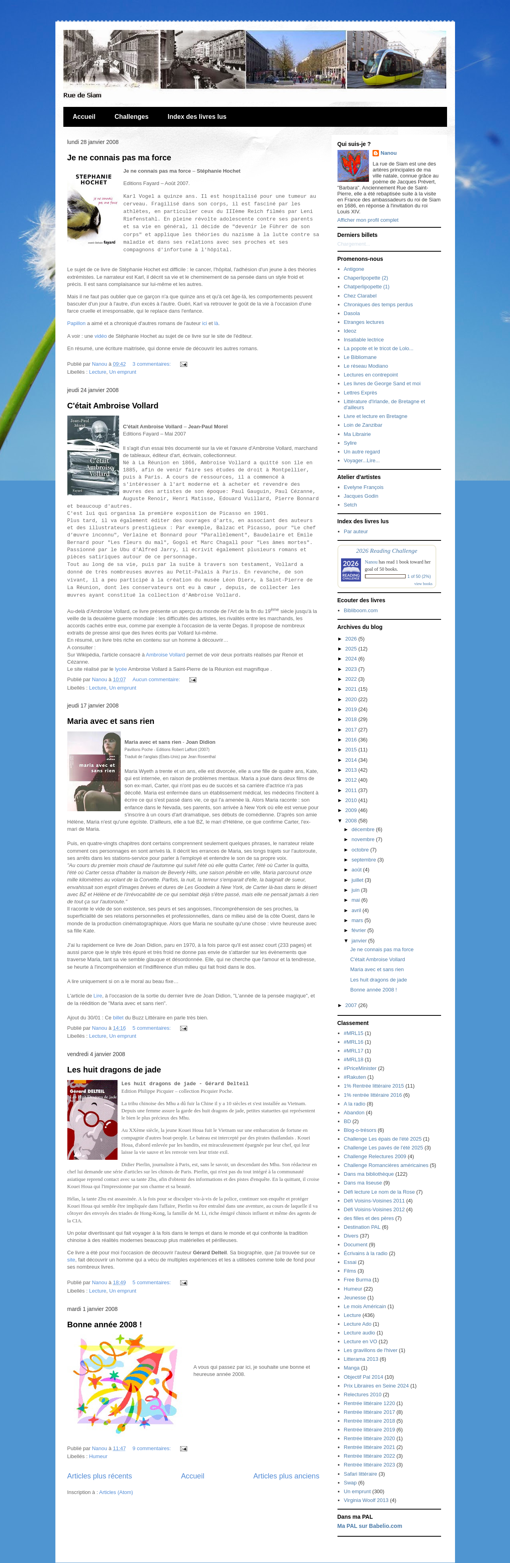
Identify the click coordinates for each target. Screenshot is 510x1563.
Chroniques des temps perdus (378, 304)
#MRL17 (353, 1051)
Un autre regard (362, 452)
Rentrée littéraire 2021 (369, 1447)
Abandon (354, 1113)
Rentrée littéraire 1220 (369, 1403)
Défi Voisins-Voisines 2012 (374, 1209)
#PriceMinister (360, 1068)
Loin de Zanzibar (363, 425)
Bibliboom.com (361, 610)
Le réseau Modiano (366, 366)
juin (356, 890)
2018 (352, 719)
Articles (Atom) (116, 1492)
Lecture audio (359, 1333)
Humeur (98, 1456)
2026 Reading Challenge (387, 550)
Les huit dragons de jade (114, 1069)
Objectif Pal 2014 (363, 1377)
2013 (352, 770)
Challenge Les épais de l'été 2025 (383, 1139)
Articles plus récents (99, 1476)
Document (355, 1245)
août (357, 870)
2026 (352, 639)
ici (204, 323)
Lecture (97, 372)
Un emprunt (122, 372)
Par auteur (356, 531)
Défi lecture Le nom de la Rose (379, 1192)
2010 (352, 800)
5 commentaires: (153, 1028)
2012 (352, 780)
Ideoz (350, 331)
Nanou (388, 153)
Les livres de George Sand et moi (382, 383)
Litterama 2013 (361, 1359)
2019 (352, 709)
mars (358, 920)
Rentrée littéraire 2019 (369, 1430)
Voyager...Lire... (362, 460)
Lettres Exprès (360, 393)
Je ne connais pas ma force (119, 157)
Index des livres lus (197, 116)
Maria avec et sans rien (111, 721)
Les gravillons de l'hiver (371, 1350)
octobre (360, 850)
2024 (352, 659)
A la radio (354, 1104)
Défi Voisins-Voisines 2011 (374, 1201)
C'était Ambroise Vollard (113, 405)
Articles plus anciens (286, 1476)
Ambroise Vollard (165, 655)
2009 (352, 810)
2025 (352, 649)
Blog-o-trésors (360, 1130)
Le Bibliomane (360, 357)
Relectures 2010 (363, 1394)
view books (423, 583)
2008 (352, 821)
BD (347, 1121)
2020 (352, 699)
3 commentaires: (153, 364)
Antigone (354, 269)
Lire (98, 996)
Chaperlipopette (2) (366, 278)
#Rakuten (355, 1077)
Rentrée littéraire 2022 (369, 1456)
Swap (350, 1483)
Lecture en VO (360, 1341)
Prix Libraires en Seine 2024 (376, 1386)
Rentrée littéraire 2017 (369, 1412)
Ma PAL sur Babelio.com (369, 1526)
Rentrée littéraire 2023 (369, 1465)
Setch (350, 505)
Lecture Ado (357, 1324)
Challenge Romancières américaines (386, 1165)
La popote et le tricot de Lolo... (379, 348)
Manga (352, 1368)
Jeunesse (355, 1298)
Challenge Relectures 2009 (375, 1156)
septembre (364, 860)
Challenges (131, 116)
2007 (352, 1005)
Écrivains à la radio (366, 1253)
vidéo (100, 336)
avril (356, 910)
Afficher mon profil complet (368, 220)
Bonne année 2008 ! (104, 1324)
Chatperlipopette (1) (367, 287)
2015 (352, 750)
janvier (359, 941)
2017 (352, 730)
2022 (352, 679)
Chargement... (353, 244)
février (359, 930)
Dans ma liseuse (363, 1183)
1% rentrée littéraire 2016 (373, 1095)
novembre (363, 839)
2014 (352, 760)
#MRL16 (353, 1042)
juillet (358, 880)
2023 (352, 669)
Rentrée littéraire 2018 (369, 1421)
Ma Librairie (357, 434)
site (71, 1260)
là (216, 323)
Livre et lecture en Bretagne (376, 416)
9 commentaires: (153, 1448)
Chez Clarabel (360, 296)
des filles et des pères (369, 1218)
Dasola (352, 313)
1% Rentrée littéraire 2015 (374, 1086)
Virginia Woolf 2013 (366, 1500)
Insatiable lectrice (364, 340)
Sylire (350, 443)
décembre (363, 829)
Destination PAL (362, 1227)
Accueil (84, 116)
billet (118, 1018)
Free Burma (357, 1280)
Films (350, 1271)
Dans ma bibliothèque (369, 1174)
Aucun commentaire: (157, 679)
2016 (352, 740)
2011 (352, 790)
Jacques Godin (361, 496)
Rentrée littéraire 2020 (369, 1438)
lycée (121, 669)
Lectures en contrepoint (371, 375)
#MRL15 (353, 1033)
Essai (350, 1262)
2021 (352, 689)
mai (356, 900)
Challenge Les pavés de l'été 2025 (383, 1148)
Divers (351, 1236)
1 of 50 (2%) (419, 576)
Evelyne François (364, 487)
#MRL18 (353, 1059)
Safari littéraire (360, 1474)
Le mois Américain (365, 1306)
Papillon (76, 323)
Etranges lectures (364, 322)
